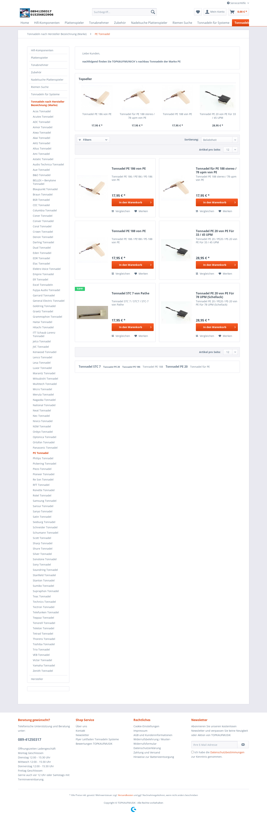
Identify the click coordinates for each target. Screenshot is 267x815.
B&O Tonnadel (42, 175)
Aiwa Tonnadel (42, 132)
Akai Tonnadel (41, 138)
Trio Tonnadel (41, 649)
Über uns (81, 726)
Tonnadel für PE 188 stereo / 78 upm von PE (137, 115)
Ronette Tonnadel (44, 490)
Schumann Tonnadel (45, 532)
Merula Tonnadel (43, 394)
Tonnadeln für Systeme (45, 94)
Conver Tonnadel (43, 221)
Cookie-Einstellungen (146, 726)
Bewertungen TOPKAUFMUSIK (94, 743)
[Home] (25, 22)
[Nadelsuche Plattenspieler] (149, 22)
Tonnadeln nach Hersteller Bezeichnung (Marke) (47, 103)
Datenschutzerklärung (147, 748)
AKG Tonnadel (41, 143)
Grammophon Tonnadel (47, 316)
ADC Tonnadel (41, 122)
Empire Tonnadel (43, 274)
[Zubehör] (120, 22)
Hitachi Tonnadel (43, 327)
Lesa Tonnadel (42, 362)
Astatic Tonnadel (43, 159)
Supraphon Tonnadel (46, 591)
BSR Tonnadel (41, 200)
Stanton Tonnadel (44, 580)
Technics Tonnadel (44, 601)
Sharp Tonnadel (42, 543)
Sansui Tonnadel (43, 506)
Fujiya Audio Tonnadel (46, 290)
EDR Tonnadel (41, 258)
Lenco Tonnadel (42, 357)
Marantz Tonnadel (44, 373)
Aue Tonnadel (41, 169)
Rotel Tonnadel (42, 495)
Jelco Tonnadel (42, 341)
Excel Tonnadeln (43, 285)
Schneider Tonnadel (45, 527)
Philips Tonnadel (43, 458)
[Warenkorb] (238, 12)
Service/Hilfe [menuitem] (236, 3)
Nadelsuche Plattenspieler (47, 79)
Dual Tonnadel (42, 247)
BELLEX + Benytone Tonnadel (44, 182)
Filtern (85, 139)
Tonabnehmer (39, 65)
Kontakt (80, 730)
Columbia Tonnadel (45, 210)
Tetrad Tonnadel (43, 633)
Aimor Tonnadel (42, 127)
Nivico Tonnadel (43, 421)
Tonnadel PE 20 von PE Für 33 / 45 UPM (218, 115)
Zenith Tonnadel (43, 670)
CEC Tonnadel (41, 205)
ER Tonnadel (40, 279)
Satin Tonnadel (42, 516)
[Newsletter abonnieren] (243, 744)
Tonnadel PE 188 (153, 366)
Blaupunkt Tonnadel (45, 189)
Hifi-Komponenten (42, 50)
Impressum (140, 730)
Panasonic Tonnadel (45, 447)
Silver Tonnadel (42, 554)
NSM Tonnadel (42, 426)
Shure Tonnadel (42, 548)
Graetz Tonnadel (43, 311)
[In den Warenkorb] (133, 202)
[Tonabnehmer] (99, 22)
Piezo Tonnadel (42, 469)
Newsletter (82, 735)
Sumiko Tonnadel (43, 585)
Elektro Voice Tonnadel (47, 269)
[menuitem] (124, 13)
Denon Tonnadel (43, 237)
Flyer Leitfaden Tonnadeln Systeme (97, 739)
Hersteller (37, 679)
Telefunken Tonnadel (46, 612)
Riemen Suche (40, 87)
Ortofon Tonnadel (44, 442)
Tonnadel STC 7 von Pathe (130, 293)
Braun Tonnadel (43, 194)
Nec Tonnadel (41, 415)
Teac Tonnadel (42, 596)
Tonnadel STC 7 (90, 367)
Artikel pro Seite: (210, 149)
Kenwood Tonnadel (44, 352)
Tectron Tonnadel (43, 607)
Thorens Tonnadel (44, 639)
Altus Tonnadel (42, 148)
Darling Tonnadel (43, 242)
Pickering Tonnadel (44, 463)
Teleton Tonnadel (43, 628)
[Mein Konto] (215, 12)
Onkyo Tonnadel (43, 431)
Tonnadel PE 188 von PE (177, 114)
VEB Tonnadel (41, 655)
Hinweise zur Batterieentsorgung (154, 757)
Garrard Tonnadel (44, 295)
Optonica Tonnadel (44, 437)
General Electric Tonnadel (49, 300)
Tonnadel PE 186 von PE (96, 114)
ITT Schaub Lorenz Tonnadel (44, 334)
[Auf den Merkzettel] (141, 211)
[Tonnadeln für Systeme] (213, 22)
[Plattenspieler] (74, 22)
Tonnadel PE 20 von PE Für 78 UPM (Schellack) (215, 295)
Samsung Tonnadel (44, 500)
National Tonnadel (44, 405)
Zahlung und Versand (147, 752)
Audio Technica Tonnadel (48, 164)
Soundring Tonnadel (45, 570)
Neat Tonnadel (42, 410)
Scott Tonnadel (42, 538)
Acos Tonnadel (42, 111)
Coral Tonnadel (42, 226)
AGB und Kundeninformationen (153, 735)
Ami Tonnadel (41, 154)
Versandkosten (125, 795)
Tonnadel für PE (200, 366)
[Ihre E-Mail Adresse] (214, 744)
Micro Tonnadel (42, 389)
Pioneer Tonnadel (43, 474)
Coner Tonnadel (42, 215)
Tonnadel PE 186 (131, 366)
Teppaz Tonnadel (43, 617)
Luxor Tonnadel (42, 368)
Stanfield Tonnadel (44, 575)
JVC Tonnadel (41, 346)
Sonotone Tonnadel (45, 559)
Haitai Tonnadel (42, 322)
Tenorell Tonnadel (44, 623)
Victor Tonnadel (42, 660)
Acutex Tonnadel (43, 116)
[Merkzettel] (198, 12)
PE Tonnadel (40, 453)
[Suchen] (153, 12)
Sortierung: (191, 139)
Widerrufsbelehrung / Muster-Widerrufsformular (152, 741)
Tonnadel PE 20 (111, 366)
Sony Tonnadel (42, 564)
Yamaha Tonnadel (44, 665)
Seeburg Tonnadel (44, 522)
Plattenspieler (39, 57)
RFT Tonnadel (41, 485)
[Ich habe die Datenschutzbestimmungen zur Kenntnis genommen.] (192, 752)
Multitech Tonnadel (45, 384)
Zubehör (36, 72)
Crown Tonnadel (43, 231)
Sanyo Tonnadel (42, 511)
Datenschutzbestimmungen (227, 752)
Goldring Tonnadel (44, 306)
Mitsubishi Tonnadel (45, 378)
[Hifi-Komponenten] (47, 22)
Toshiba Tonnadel (44, 644)
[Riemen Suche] (182, 22)
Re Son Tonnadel (43, 479)
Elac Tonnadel (41, 263)
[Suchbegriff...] (124, 12)
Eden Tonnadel (42, 253)
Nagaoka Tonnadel (44, 400)
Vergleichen (121, 211)
